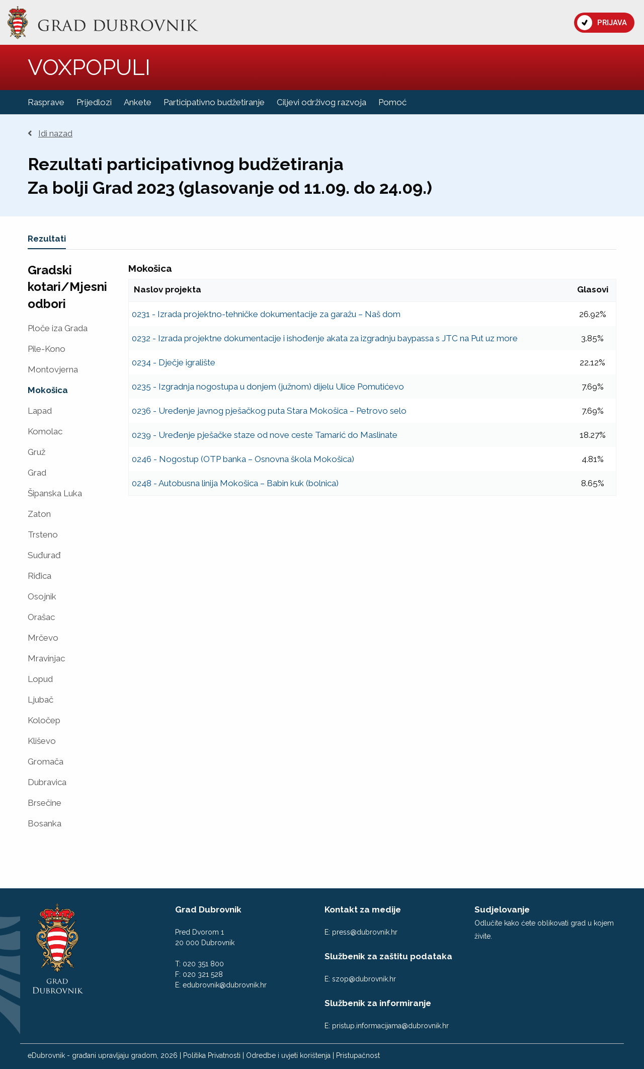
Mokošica (48, 390)
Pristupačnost (358, 1055)
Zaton (39, 514)
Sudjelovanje (502, 909)
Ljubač (40, 700)
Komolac (45, 431)
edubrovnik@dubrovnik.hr (225, 985)
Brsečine (44, 803)
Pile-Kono (46, 349)
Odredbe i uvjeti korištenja (288, 1055)
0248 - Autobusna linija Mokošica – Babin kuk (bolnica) (235, 483)
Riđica (39, 576)
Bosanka (44, 823)
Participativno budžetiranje (214, 102)
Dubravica (47, 782)
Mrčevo (43, 638)
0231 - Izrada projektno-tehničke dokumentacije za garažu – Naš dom (266, 314)
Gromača (45, 761)
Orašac (41, 617)
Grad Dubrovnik (208, 909)
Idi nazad (50, 133)
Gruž (36, 452)
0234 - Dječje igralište (173, 362)
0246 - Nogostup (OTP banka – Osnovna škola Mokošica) (243, 459)
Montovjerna (53, 369)
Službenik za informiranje (378, 1003)
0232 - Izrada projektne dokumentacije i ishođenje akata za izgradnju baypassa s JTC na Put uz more (325, 338)
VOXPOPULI (89, 67)
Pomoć (392, 102)
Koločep (44, 720)
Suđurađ (44, 555)
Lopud (40, 679)
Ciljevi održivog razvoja (321, 102)
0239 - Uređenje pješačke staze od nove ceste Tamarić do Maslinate (264, 435)
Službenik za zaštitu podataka (388, 956)
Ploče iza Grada (58, 328)
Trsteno (43, 534)
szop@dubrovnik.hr (364, 979)
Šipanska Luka (55, 493)
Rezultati (47, 239)
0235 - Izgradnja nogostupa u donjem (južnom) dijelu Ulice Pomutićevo (268, 386)
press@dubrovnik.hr (364, 932)
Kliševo (42, 741)
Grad (37, 473)
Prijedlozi (94, 102)
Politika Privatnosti (211, 1055)
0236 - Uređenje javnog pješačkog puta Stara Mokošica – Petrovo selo (269, 411)
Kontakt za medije (363, 909)
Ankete (137, 102)
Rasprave (46, 102)
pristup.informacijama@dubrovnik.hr (390, 1026)
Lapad (40, 411)
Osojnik (42, 596)
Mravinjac (46, 658)
